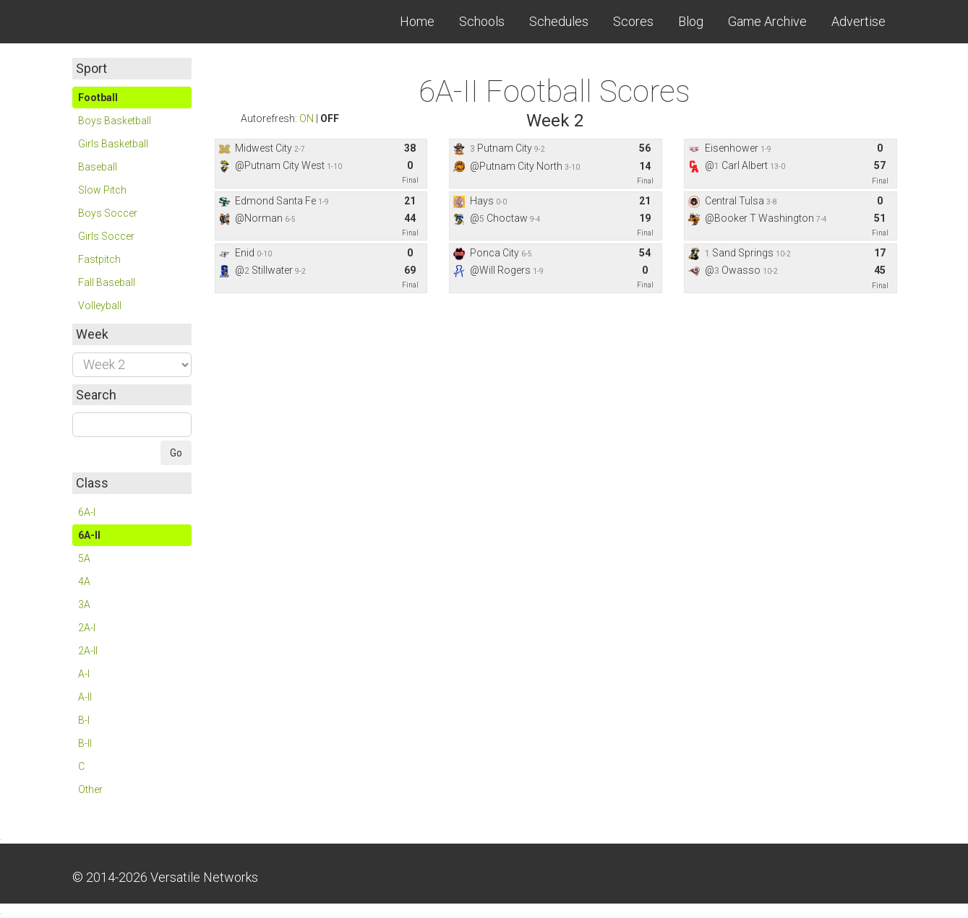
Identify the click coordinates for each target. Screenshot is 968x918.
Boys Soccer (107, 213)
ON (306, 118)
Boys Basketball (114, 120)
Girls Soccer (106, 236)
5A (84, 558)
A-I (84, 674)
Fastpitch (99, 259)
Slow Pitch (102, 190)
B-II (85, 743)
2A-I (86, 627)
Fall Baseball (106, 282)
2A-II (88, 651)
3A (84, 604)
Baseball (97, 167)
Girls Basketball (113, 144)
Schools (482, 21)
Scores (633, 21)
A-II (85, 697)
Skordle (126, 21)
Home (417, 21)
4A (84, 581)
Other (90, 789)
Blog (690, 21)
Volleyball (99, 305)
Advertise (858, 21)
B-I (84, 720)
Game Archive (767, 21)
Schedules (558, 21)
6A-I (86, 512)
